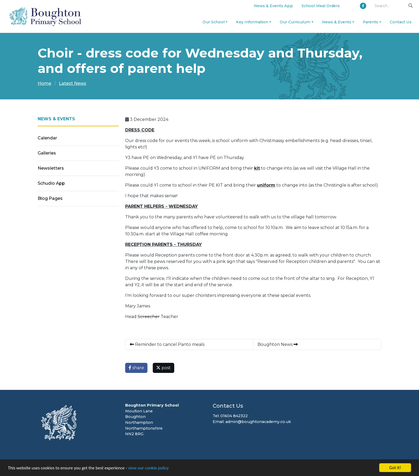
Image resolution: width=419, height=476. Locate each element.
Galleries (47, 153)
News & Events (336, 22)
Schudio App (51, 183)
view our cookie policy (148, 468)
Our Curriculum (295, 22)
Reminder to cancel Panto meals (167, 344)
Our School (214, 22)
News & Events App (273, 5)
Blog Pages (50, 198)
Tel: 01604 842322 (230, 415)
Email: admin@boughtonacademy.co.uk (252, 421)
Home (44, 83)
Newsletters (51, 168)
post (163, 367)
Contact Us (401, 22)
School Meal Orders (321, 5)
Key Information (252, 22)
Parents (370, 22)
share (136, 367)
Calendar (47, 137)
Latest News (72, 83)
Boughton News (277, 344)
